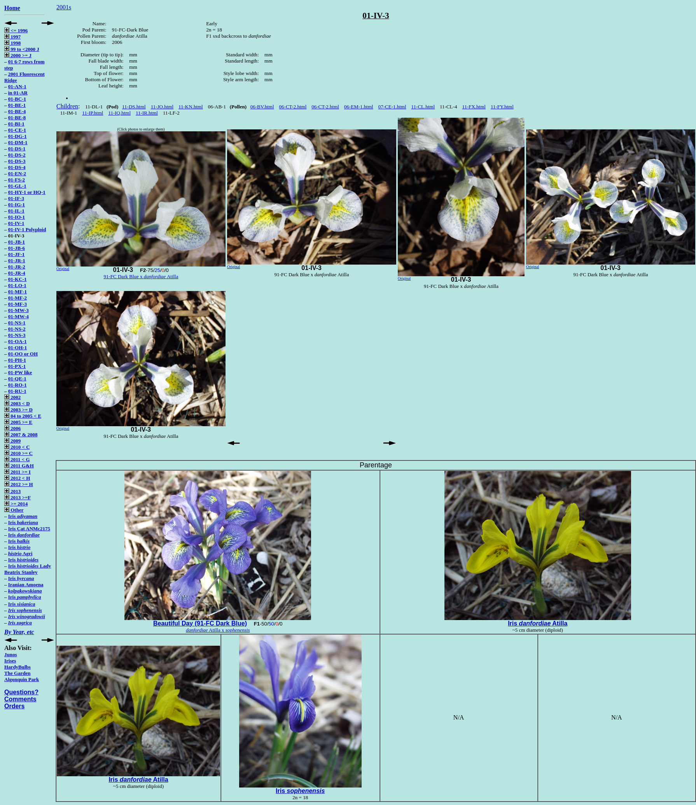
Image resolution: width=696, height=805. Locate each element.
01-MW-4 (18, 316)
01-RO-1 (17, 385)
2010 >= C (18, 453)
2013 (12, 491)
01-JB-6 (16, 248)
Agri (20, 553)
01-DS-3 (17, 161)
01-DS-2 (17, 155)
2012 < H (17, 478)
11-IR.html (147, 113)
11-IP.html (92, 113)
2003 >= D (18, 410)
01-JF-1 (16, 254)
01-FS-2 (16, 180)
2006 (12, 428)
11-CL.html (423, 107)
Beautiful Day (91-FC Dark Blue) (200, 623)
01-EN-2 (17, 173)
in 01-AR (18, 93)
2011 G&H (19, 466)
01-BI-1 (16, 124)
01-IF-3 (16, 198)
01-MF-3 (17, 304)
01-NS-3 (17, 335)
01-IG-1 (16, 204)
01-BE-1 (17, 105)
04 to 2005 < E (22, 416)
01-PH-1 (17, 360)
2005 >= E (18, 422)
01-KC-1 (17, 279)
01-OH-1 (17, 347)
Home (12, 8)
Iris (22, 516)
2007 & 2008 (21, 434)
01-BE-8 (17, 117)
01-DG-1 (17, 136)
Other (13, 510)
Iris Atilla (537, 623)
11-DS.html (134, 107)
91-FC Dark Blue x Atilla (141, 276)
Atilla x (218, 630)
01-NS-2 (17, 329)
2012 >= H (18, 484)
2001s (63, 7)
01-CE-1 (17, 130)
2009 (12, 441)
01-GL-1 (17, 186)
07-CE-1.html (392, 107)
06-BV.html (262, 107)
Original (62, 269)
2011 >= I (17, 472)
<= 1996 (16, 30)
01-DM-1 (18, 142)
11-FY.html (502, 107)
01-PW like (20, 372)
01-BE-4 (17, 111)
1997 (12, 37)
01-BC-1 (17, 99)
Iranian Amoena (26, 584)
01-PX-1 (17, 366)
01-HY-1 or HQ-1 (26, 192)
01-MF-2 (17, 298)
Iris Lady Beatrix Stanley (27, 569)
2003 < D (17, 403)
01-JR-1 (16, 260)
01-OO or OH (23, 354)
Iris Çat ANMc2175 (29, 528)
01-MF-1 (17, 291)
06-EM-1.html (358, 107)
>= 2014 (16, 504)
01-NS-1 (17, 323)
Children (67, 106)
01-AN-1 (17, 86)
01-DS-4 (17, 167)
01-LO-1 (17, 285)
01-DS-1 (17, 149)
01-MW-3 (18, 310)
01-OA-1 (17, 341)
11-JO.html (162, 107)
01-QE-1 (17, 379)
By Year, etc (19, 632)
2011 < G (17, 459)
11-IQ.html (119, 113)
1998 (12, 43)
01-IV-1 (16, 223)
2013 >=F (17, 497)
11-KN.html (190, 107)
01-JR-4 (16, 273)
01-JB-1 (16, 242)
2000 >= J (17, 55)
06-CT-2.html (293, 107)
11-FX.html (474, 107)
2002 (12, 397)
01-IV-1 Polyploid (27, 229)
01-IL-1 (16, 211)
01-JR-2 (16, 267)
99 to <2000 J (21, 49)
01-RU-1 (17, 391)
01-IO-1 (16, 217)
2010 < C (17, 447)
